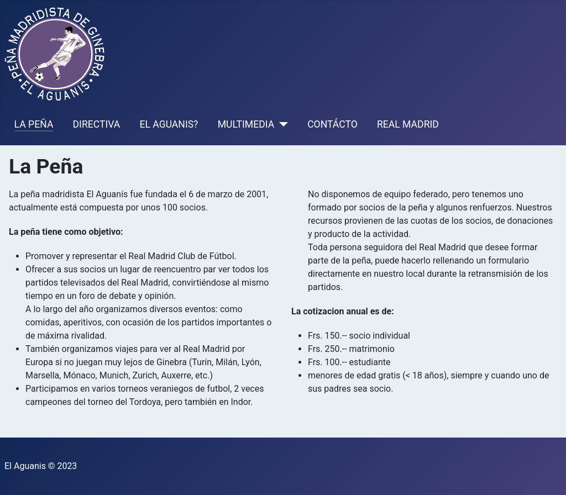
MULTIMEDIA (246, 124)
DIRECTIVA (96, 124)
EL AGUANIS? (168, 124)
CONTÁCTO (332, 124)
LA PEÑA (34, 124)
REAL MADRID (408, 124)
